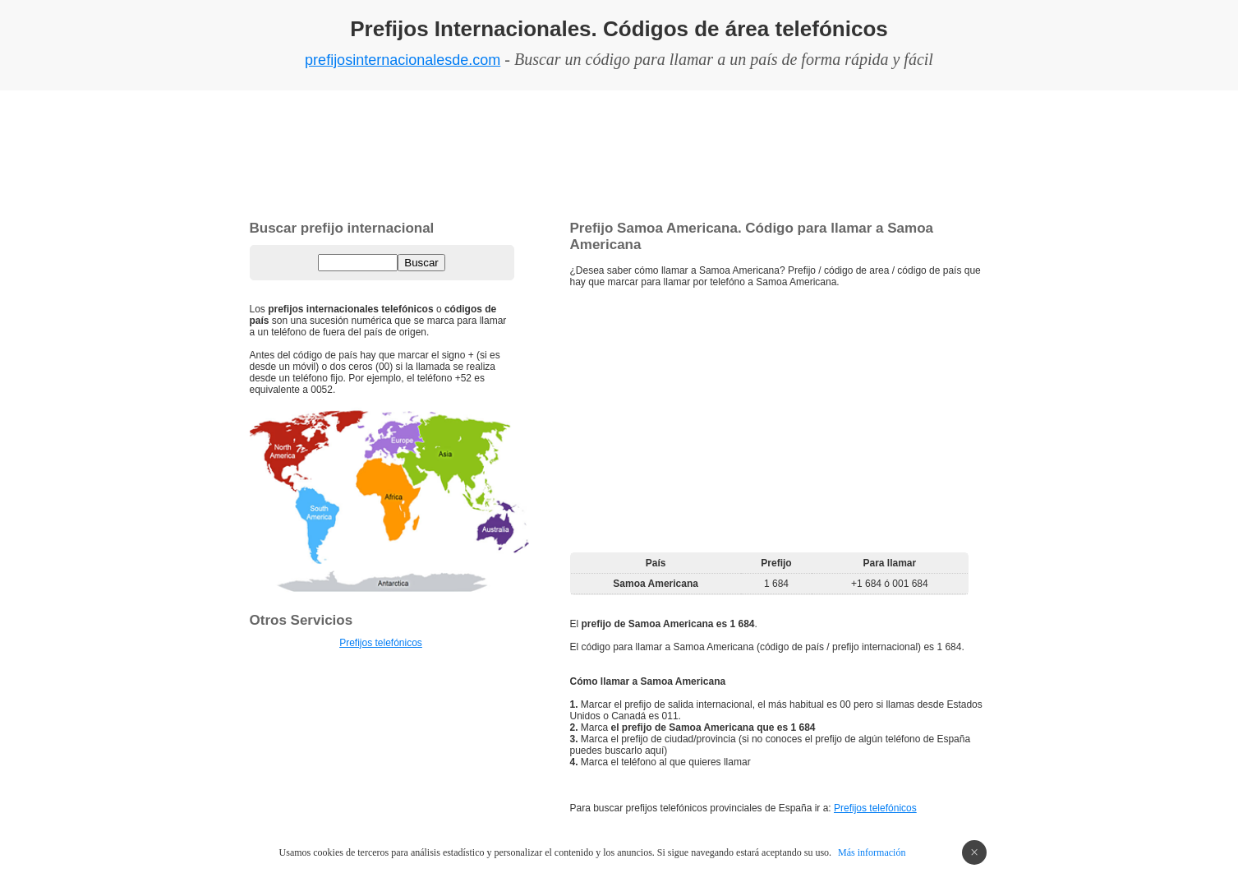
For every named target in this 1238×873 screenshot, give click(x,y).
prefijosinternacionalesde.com (402, 60)
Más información (871, 852)
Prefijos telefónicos (875, 808)
